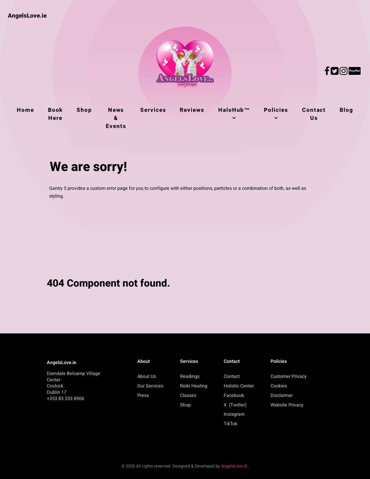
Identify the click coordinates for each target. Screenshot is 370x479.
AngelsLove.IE (234, 466)
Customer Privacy (289, 376)
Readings (189, 376)
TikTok (230, 423)
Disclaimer (282, 395)
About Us (146, 376)
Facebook (234, 395)
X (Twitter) (235, 405)
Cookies (279, 386)
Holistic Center (239, 386)
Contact (232, 376)
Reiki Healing (193, 386)
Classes (188, 395)
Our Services (150, 386)
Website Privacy (287, 405)
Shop (185, 405)
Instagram (234, 414)
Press (143, 395)
